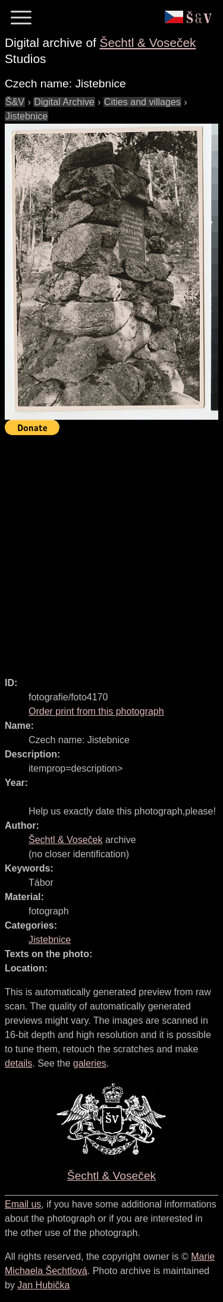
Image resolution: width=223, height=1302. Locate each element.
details (18, 1063)
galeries (89, 1063)
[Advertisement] (111, 550)
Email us (23, 1204)
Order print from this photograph (96, 711)
